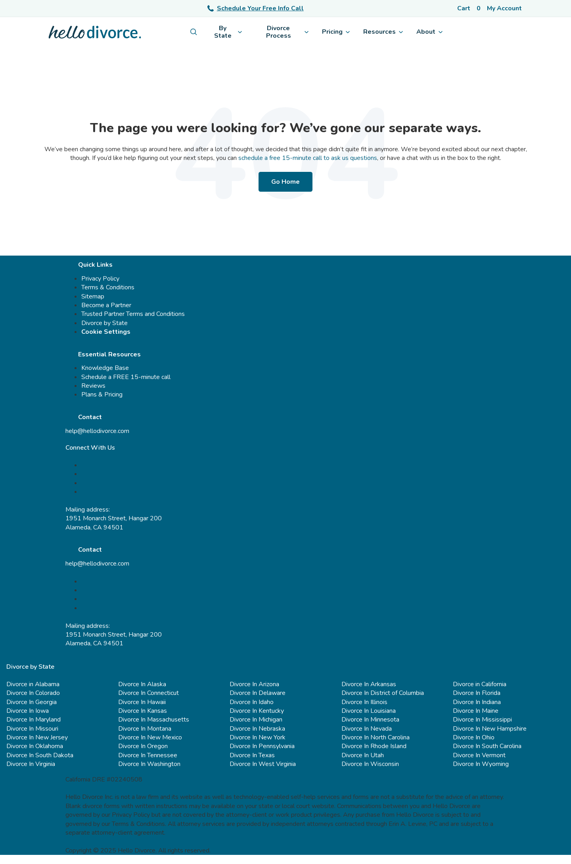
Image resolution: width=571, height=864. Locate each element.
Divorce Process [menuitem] (287, 32)
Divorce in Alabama (32, 684)
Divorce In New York (258, 737)
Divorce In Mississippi (482, 719)
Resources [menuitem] (383, 31)
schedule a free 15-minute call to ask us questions (307, 158)
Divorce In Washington (149, 764)
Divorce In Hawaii (142, 702)
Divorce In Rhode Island (373, 746)
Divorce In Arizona (254, 684)
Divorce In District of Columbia (382, 693)
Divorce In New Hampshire (490, 728)
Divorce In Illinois (364, 702)
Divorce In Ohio (473, 737)
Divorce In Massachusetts (153, 719)
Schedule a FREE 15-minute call (126, 377)
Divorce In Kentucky (257, 710)
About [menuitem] (429, 31)
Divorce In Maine (475, 710)
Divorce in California (479, 684)
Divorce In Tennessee (147, 755)
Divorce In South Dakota (39, 755)
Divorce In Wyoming (481, 764)
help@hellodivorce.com (97, 431)
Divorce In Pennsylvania (262, 746)
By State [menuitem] (228, 32)
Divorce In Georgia (31, 702)
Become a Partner (106, 305)
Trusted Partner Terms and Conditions (133, 314)
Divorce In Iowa (27, 710)
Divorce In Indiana (477, 702)
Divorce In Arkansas (368, 684)
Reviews (93, 385)
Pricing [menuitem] (336, 31)
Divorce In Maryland (33, 719)
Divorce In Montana (144, 728)
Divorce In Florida (476, 693)
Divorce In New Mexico (150, 737)
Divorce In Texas (252, 755)
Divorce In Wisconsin (370, 764)
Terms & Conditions (107, 287)
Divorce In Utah (362, 755)
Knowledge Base (105, 368)
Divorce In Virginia (30, 764)
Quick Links (95, 264)
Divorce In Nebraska (257, 728)
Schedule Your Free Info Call (255, 8)
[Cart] (469, 8)
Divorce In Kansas (142, 710)
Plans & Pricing (102, 394)
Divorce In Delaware (258, 693)
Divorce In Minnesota (370, 719)
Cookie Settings (105, 331)
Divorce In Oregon (143, 746)
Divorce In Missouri (32, 728)
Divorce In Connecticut (148, 693)
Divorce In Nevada (366, 728)
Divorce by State (104, 323)
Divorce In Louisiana (368, 710)
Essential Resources (109, 354)
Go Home (285, 181)
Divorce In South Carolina (487, 746)
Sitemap (92, 296)
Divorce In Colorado (33, 693)
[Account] (506, 8)
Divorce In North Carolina (375, 737)
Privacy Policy (100, 278)
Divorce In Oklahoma (34, 746)
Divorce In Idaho (252, 702)
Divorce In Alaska (142, 684)
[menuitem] (193, 32)
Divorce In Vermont (479, 755)
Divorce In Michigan (256, 719)
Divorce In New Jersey (37, 737)
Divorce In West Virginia (263, 764)
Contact (90, 417)
